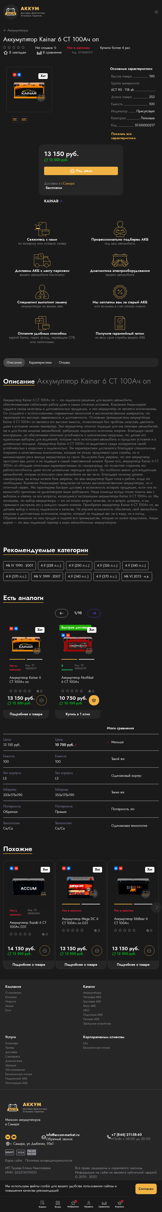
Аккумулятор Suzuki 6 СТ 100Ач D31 (28, 932)
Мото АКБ (89, 1014)
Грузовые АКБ (92, 1009)
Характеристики (40, 362)
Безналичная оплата (18, 1082)
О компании (13, 1000)
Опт (85, 1051)
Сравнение (104, 1204)
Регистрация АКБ (16, 1090)
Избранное (73, 1204)
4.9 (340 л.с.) (135, 566)
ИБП (86, 1018)
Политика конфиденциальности (48, 1168)
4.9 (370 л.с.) (16, 577)
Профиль (88, 1204)
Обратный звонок (59, 1147)
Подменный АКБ (16, 1086)
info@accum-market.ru (63, 1142)
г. (67, 183)
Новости (10, 1009)
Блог (8, 1018)
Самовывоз (12, 1064)
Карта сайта (13, 1168)
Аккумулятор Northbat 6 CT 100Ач (77, 680)
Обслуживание (15, 1077)
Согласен (146, 1188)
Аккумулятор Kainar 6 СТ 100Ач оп (25, 680)
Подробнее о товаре (28, 972)
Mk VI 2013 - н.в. (136, 577)
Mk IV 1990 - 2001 (19, 566)
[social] (7, 1144)
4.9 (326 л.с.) (107, 566)
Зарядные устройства (97, 1031)
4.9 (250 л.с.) (79, 566)
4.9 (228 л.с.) (51, 566)
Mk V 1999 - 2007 (47, 577)
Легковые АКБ (92, 1005)
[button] (156, 915)
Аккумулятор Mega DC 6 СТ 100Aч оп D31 (80, 928)
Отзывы (64, 362)
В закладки (14, 52)
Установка (11, 1051)
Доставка (11, 1059)
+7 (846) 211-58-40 (126, 1142)
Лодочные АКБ (93, 1022)
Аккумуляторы (15, 30)
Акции (9, 1014)
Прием (9, 1055)
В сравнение (49, 52)
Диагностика (13, 1068)
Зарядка (10, 1073)
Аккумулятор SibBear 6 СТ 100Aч (131, 928)
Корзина (119, 1204)
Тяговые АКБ (91, 1027)
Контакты (11, 1005)
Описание (14, 362)
